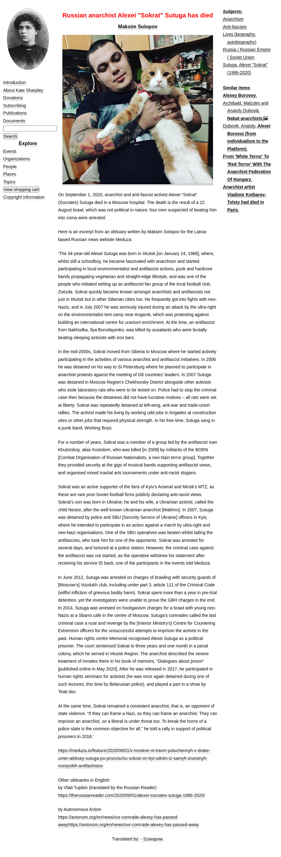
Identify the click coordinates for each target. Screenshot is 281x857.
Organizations (16, 158)
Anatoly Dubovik (243, 110)
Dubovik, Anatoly (239, 125)
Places (9, 174)
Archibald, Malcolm (241, 103)
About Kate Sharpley (23, 90)
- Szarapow (151, 838)
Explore (28, 143)
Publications (15, 113)
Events (10, 151)
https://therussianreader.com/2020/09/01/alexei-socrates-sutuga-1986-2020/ (131, 795)
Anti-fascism (235, 26)
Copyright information (24, 197)
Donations (13, 97)
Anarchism (233, 19)
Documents (14, 120)
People (10, 166)
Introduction (14, 82)
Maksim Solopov (137, 26)
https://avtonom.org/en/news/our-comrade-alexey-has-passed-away (133, 824)
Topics (9, 181)
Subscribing (14, 105)
